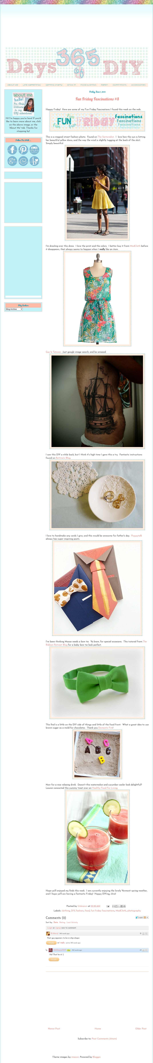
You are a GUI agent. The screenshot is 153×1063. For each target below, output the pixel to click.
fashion (80, 911)
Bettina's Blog (63, 458)
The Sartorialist (106, 137)
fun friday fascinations (103, 911)
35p (68, 950)
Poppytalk (136, 536)
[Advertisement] (76, 27)
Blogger (96, 1057)
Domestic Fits (105, 728)
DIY (73, 911)
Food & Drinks (88, 85)
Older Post (141, 1029)
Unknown (83, 906)
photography (134, 911)
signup (58, 928)
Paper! (104, 85)
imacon (75, 1057)
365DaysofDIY (59, 950)
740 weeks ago (64, 933)
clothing (66, 911)
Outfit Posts (120, 85)
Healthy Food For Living (104, 788)
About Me (12, 85)
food (87, 911)
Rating (62, 922)
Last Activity (72, 922)
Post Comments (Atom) (104, 1039)
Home (98, 1029)
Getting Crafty (54, 85)
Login (49, 928)
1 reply (62, 943)
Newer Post (54, 1029)
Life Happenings (32, 85)
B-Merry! (54, 933)
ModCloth (135, 246)
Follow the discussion (146, 917)
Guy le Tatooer (53, 352)
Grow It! (71, 85)
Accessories (138, 85)
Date (55, 922)
